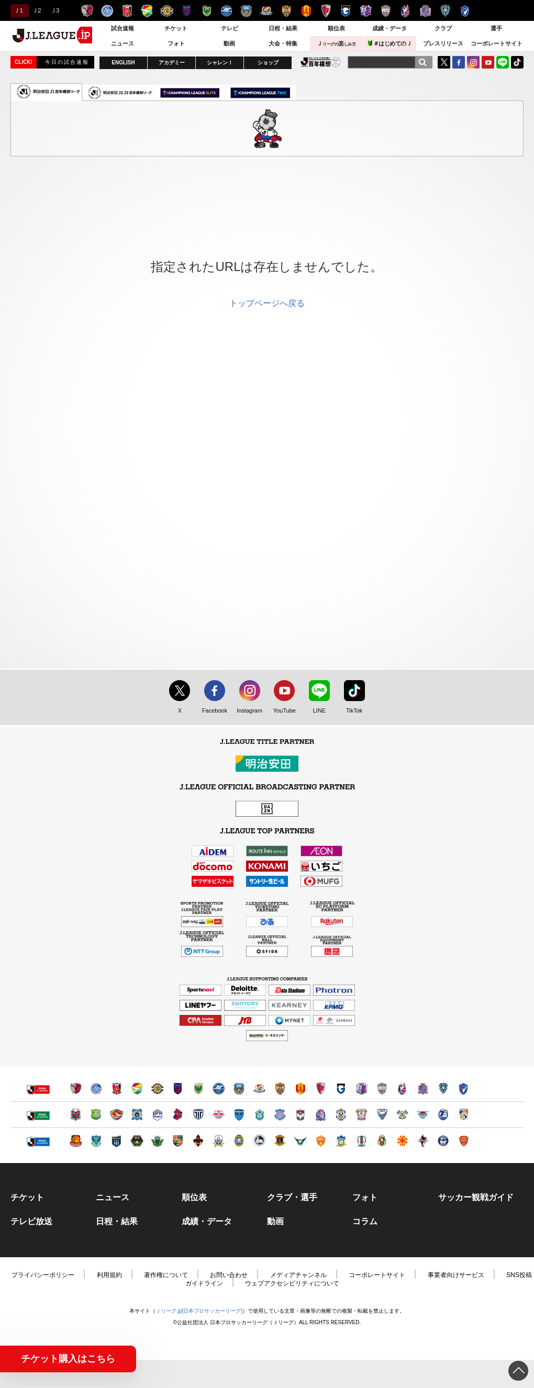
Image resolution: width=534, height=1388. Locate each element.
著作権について (166, 1275)
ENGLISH (123, 62)
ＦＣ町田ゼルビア (226, 10)
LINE (502, 62)
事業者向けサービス (456, 1275)
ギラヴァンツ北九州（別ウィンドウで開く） (402, 1140)
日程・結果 (283, 28)
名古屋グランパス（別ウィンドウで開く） (300, 1088)
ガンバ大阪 (345, 10)
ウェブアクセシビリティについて (292, 1283)
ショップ (268, 62)
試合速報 (122, 28)
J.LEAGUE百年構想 (320, 62)
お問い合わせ (229, 1275)
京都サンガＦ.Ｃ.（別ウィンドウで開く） (320, 1088)
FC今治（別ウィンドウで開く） (402, 1114)
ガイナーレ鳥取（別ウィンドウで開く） (300, 1140)
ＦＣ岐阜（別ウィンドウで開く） (218, 1140)
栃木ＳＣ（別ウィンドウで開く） (96, 1140)
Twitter (444, 62)
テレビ (229, 28)
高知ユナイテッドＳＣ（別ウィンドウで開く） (381, 1140)
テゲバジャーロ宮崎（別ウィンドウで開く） (463, 1114)
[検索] (422, 62)
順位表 (336, 28)
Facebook (212, 711)
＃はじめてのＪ (390, 43)
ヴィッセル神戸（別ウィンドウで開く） (381, 1088)
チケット (175, 28)
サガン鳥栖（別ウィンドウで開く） (422, 1114)
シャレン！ (220, 62)
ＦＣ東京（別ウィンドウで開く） (177, 1088)
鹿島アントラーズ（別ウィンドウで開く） (75, 1088)
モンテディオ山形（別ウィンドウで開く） (157, 1114)
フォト (176, 43)
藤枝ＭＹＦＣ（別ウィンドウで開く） (361, 1114)
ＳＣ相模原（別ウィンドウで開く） (136, 1140)
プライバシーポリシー (43, 1275)
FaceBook (458, 62)
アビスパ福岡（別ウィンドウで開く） (443, 1088)
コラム (364, 1221)
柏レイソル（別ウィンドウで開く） (157, 1088)
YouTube (488, 62)
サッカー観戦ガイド (476, 1197)
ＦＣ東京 (186, 10)
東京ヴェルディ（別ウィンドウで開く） (198, 1088)
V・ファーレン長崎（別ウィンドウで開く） (463, 1088)
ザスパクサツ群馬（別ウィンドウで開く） (116, 1140)
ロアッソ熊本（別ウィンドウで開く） (422, 1140)
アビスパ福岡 (445, 10)
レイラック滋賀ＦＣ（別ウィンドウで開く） (239, 1140)
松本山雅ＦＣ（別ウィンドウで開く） (157, 1140)
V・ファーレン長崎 (465, 10)
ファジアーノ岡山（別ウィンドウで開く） (402, 1088)
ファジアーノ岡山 (405, 10)
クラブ (443, 28)
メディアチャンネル (298, 1275)
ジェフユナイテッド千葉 (146, 10)
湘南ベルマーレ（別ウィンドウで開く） (259, 1114)
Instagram (473, 62)
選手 (496, 28)
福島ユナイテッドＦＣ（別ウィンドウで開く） (75, 1140)
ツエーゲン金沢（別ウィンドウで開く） (198, 1140)
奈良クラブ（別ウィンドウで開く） (279, 1140)
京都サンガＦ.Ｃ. (325, 10)
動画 (229, 43)
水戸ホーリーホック (107, 10)
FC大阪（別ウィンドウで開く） (259, 1140)
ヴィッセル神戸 (385, 10)
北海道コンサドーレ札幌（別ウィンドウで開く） (75, 1114)
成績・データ (389, 28)
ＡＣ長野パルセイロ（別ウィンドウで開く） (177, 1140)
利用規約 (109, 1275)
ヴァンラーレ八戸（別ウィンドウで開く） (96, 1114)
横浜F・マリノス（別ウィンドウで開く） (259, 1088)
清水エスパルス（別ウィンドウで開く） (279, 1088)
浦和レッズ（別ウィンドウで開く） (116, 1088)
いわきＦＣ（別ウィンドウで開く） (177, 1114)
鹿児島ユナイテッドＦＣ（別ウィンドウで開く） (443, 1140)
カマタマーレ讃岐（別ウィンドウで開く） (341, 1140)
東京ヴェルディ (206, 10)
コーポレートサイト (496, 43)
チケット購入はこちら (68, 1358)
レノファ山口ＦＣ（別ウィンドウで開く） (320, 1140)
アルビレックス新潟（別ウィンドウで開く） (300, 1114)
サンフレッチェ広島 (425, 10)
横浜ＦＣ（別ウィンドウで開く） (239, 1114)
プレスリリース (443, 43)
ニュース (122, 43)
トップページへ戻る (267, 303)
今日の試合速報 (67, 62)
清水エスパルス (286, 10)
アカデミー (172, 62)
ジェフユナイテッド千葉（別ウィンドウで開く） (136, 1088)
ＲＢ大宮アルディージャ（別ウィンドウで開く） (218, 1114)
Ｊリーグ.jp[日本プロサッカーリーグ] (198, 1311)
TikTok (517, 62)
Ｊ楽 (336, 43)
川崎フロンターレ (246, 10)
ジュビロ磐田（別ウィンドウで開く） (341, 1114)
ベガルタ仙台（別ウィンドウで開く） (116, 1114)
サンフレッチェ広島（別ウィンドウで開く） (422, 1088)
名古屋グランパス (306, 10)
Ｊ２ (36, 10)
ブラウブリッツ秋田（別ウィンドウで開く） (136, 1114)
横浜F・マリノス (266, 10)
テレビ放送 (31, 1221)
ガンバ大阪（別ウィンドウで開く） (341, 1088)
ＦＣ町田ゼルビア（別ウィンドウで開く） (218, 1088)
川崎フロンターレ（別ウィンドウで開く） (239, 1088)
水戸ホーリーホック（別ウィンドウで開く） (96, 1088)
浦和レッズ (127, 10)
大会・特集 (283, 43)
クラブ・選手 (292, 1197)
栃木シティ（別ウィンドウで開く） (198, 1114)
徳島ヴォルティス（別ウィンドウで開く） (381, 1114)
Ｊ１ (18, 10)
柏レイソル (166, 10)
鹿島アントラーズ (87, 10)
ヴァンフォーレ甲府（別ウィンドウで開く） (279, 1114)
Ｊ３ (54, 10)
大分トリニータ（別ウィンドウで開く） (443, 1114)
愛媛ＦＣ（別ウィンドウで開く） (361, 1140)
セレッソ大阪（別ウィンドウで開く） (361, 1088)
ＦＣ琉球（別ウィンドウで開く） (463, 1140)
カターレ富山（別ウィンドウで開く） (320, 1114)
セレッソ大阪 (365, 10)
